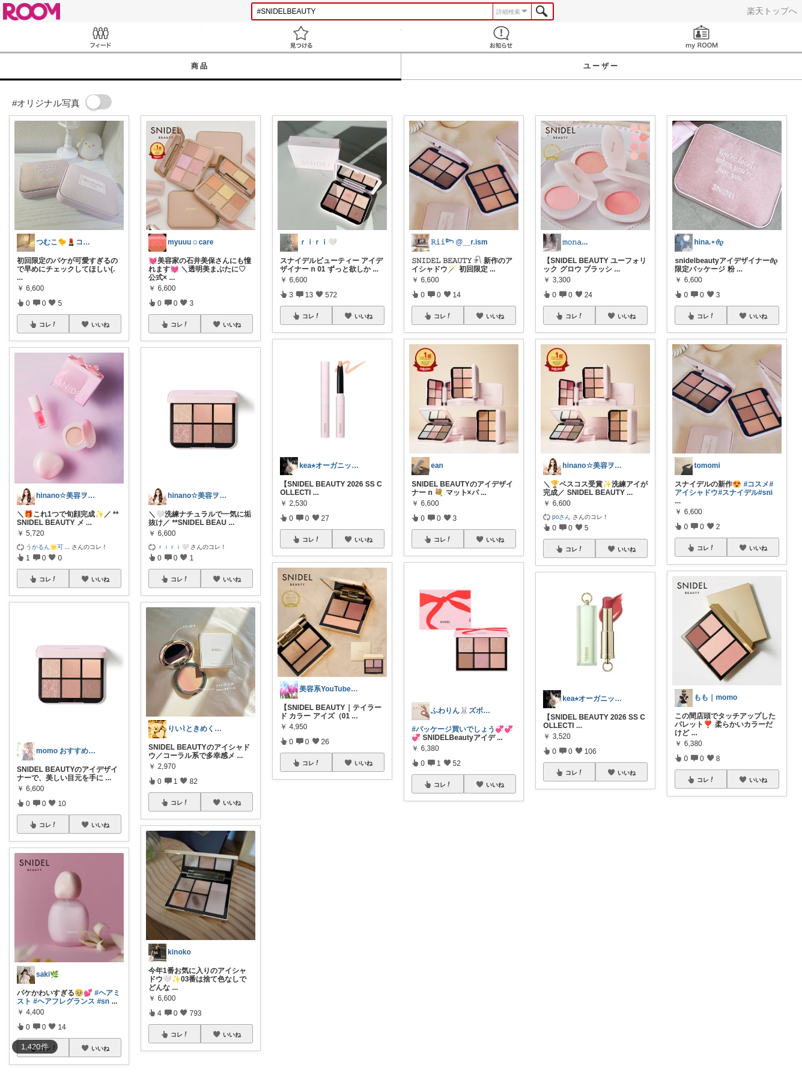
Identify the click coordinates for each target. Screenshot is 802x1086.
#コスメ (757, 484)
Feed (100, 37)
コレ (48, 324)
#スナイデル (738, 492)
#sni (765, 492)
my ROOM (701, 37)
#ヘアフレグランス (64, 1001)
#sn (103, 1001)
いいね (100, 324)
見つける (301, 37)
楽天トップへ (772, 11)
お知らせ (501, 37)
